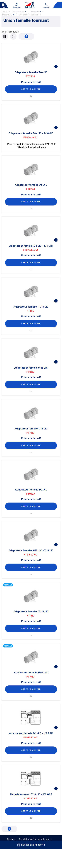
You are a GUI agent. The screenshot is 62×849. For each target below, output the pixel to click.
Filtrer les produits (31, 844)
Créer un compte (31, 89)
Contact (11, 839)
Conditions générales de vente (35, 839)
